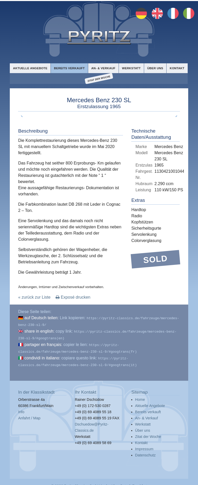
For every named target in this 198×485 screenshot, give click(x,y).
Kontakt (177, 68)
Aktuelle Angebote (30, 68)
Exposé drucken (73, 297)
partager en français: (43, 342)
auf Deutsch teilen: (41, 317)
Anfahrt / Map (29, 414)
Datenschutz (145, 451)
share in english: (39, 330)
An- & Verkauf (102, 68)
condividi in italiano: (42, 354)
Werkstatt (131, 68)
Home (140, 395)
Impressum (144, 445)
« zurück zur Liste (34, 297)
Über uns (155, 68)
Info (21, 408)
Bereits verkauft (69, 68)
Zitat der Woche (99, 78)
